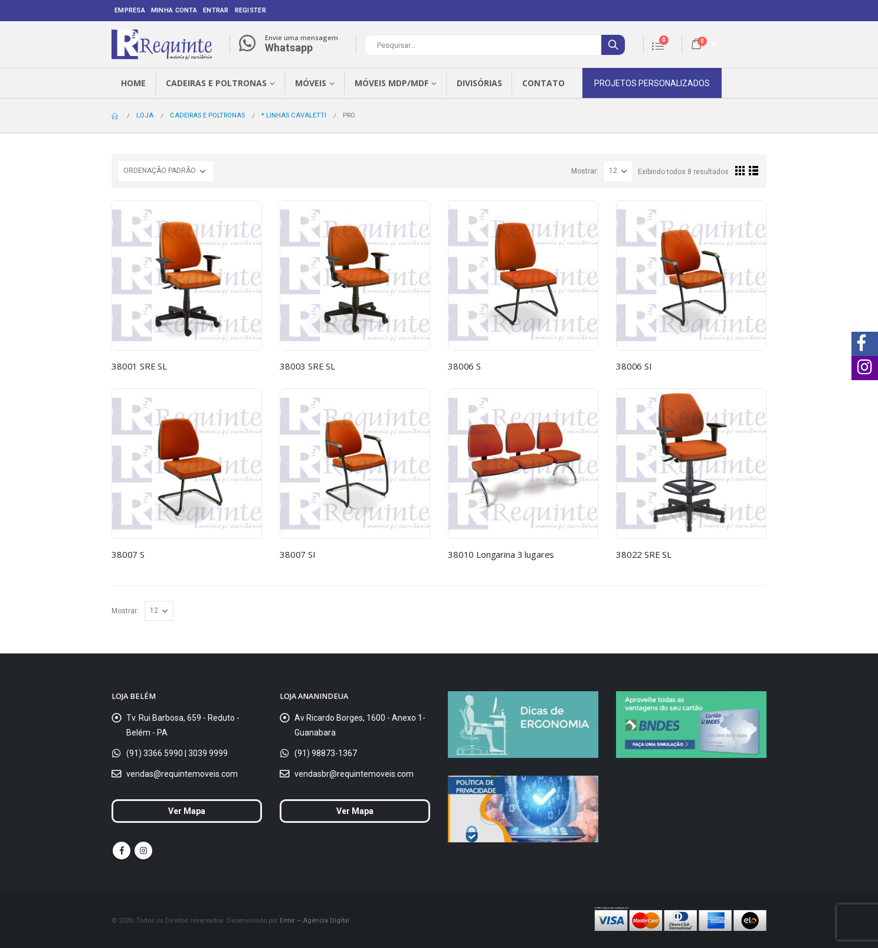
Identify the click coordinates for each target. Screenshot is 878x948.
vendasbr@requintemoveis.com (354, 774)
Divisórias (479, 83)
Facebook (121, 850)
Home (133, 83)
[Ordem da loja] (166, 171)
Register (250, 10)
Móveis (310, 83)
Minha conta (174, 10)
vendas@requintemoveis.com (182, 774)
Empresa (129, 10)
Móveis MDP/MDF (391, 83)
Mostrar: (584, 171)
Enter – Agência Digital (314, 920)
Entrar (216, 10)
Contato (543, 83)
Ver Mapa (186, 811)
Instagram (143, 850)
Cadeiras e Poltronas (216, 83)
